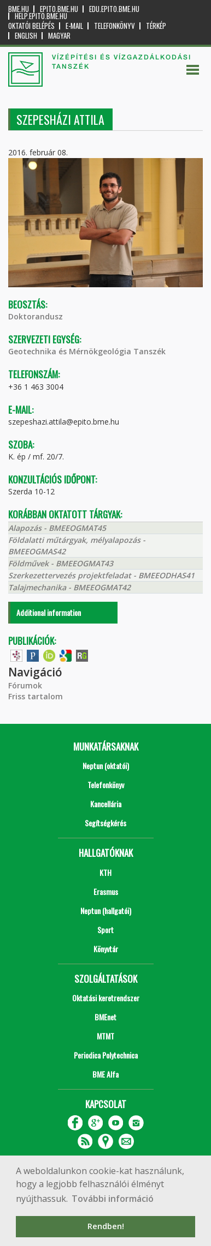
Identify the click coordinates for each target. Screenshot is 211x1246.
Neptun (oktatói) (106, 765)
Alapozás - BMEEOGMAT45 (57, 528)
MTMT (105, 1036)
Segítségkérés (105, 822)
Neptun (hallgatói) (105, 910)
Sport (105, 929)
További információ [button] (113, 1199)
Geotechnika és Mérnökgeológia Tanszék (87, 351)
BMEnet (105, 1017)
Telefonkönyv (114, 25)
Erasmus (105, 891)
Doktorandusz (35, 316)
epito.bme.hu (59, 9)
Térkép (156, 25)
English (26, 35)
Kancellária (105, 803)
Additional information (48, 612)
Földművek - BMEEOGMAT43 (60, 563)
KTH (105, 872)
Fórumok (25, 685)
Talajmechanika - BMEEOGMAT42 (69, 587)
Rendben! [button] (105, 1226)
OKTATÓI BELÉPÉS (31, 25)
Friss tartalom (35, 696)
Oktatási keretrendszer (105, 997)
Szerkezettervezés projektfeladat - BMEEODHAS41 (101, 575)
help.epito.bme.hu (41, 16)
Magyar (59, 35)
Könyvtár (105, 948)
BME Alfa (105, 1074)
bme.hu (18, 9)
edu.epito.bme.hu (114, 9)
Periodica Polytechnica (106, 1055)
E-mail (74, 25)
